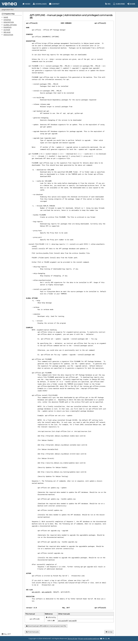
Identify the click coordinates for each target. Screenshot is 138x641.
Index (26, 4)
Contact (54, 4)
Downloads (40, 4)
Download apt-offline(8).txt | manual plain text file (46, 626)
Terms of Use (72, 638)
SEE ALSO (7, 32)
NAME (6, 17)
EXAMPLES (7, 27)
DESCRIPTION (9, 22)
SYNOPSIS (7, 20)
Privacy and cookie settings (88, 638)
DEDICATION (8, 35)
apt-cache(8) (47, 592)
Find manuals (32, 632)
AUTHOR (7, 30)
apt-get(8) (36, 592)
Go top (109, 632)
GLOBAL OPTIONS (10, 25)
